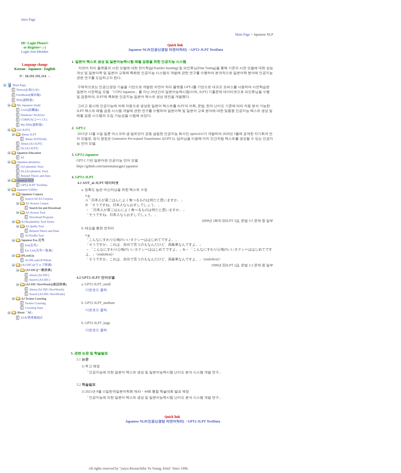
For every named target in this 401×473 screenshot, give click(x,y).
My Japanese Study (29, 105)
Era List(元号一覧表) (38, 250)
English (49, 69)
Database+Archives (33, 115)
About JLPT (28, 134)
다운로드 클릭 (96, 290)
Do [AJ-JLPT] (29, 148)
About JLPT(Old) (35, 139)
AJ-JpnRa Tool (35, 226)
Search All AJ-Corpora (39, 198)
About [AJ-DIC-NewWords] (46, 289)
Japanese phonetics (28, 162)
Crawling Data (34, 307)
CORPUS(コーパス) (34, 119)
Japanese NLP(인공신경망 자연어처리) (157, 50)
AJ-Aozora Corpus (37, 203)
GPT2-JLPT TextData (34, 185)
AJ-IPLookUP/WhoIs (38, 260)
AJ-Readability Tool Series (37, 221)
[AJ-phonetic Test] (32, 166)
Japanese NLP (25, 180)
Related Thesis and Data (35, 175)
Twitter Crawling (35, 303)
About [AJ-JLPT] (31, 143)
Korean (19, 69)
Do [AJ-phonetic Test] (34, 171)
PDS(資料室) (25, 100)
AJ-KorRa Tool (34, 235)
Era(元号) (31, 245)
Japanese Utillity (27, 189)
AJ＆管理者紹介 (32, 317)
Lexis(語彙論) (30, 109)
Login (25, 52)
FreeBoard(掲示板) (28, 94)
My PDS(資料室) (32, 124)
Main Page (242, 34)
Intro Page (28, 20)
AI (22, 157)
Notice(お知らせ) (27, 89)
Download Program (41, 217)
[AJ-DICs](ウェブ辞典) (36, 264)
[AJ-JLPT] (23, 129)
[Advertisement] (166, 15)
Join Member (39, 52)
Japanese (35, 69)
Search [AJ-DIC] (39, 279)
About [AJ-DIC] (39, 275)
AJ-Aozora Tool (35, 212)
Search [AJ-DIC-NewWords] (47, 294)
